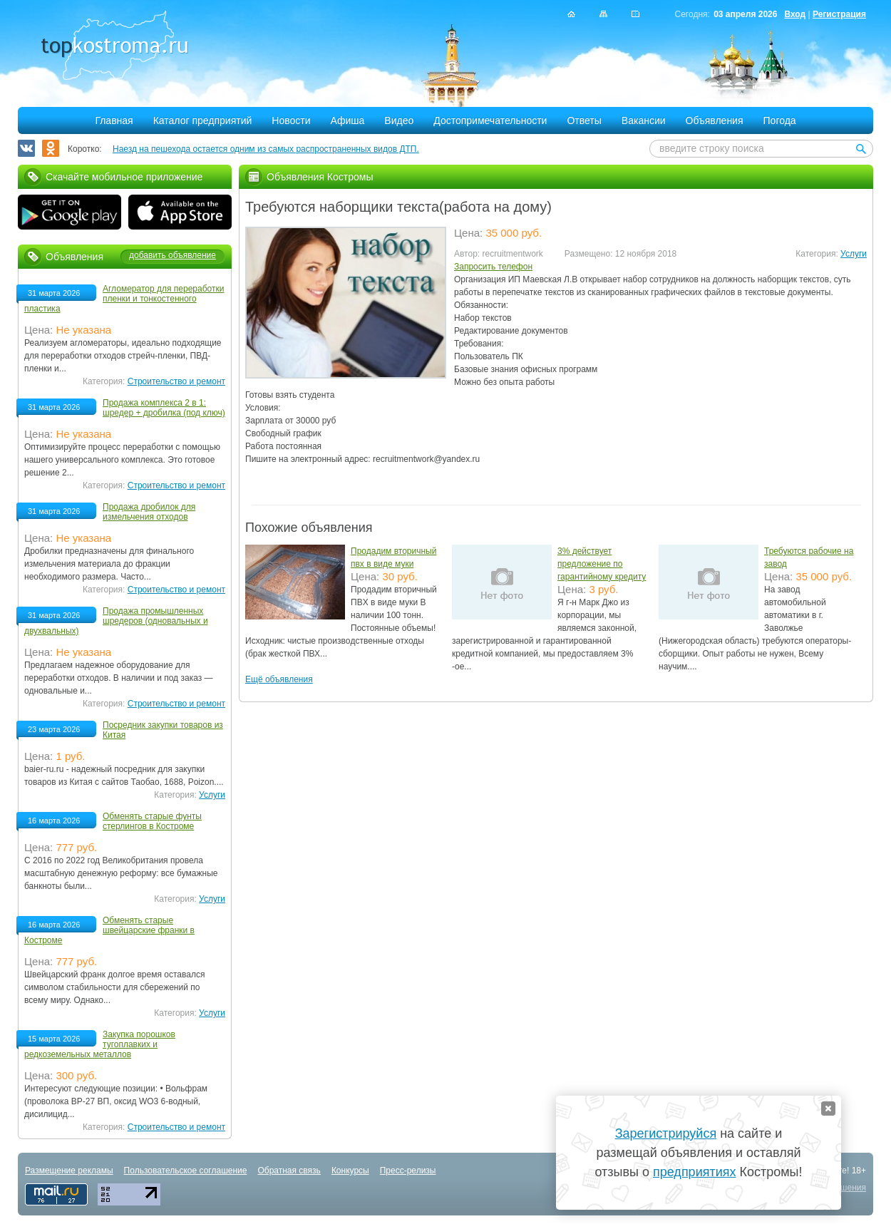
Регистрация (839, 14)
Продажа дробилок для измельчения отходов (149, 512)
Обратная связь (288, 1171)
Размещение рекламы (69, 1171)
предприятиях (694, 1172)
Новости (291, 120)
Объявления (714, 120)
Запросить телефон (493, 267)
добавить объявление (172, 255)
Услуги (853, 254)
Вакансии (644, 120)
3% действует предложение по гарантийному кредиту (601, 564)
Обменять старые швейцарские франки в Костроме (109, 930)
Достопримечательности (490, 120)
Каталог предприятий (202, 120)
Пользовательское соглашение (185, 1171)
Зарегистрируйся (665, 1133)
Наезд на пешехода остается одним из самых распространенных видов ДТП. (266, 149)
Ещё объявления (279, 679)
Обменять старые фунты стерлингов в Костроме (152, 821)
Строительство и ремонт (176, 381)
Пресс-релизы (408, 1171)
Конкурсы (350, 1171)
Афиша (348, 120)
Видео (398, 120)
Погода (779, 120)
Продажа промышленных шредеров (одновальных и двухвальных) (116, 621)
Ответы (584, 120)
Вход (794, 14)
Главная (114, 120)
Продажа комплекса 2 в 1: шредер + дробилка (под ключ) (164, 408)
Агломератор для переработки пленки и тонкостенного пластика (124, 299)
